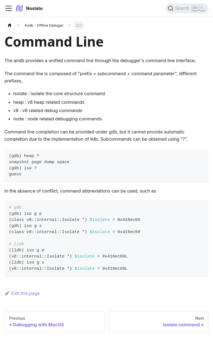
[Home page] (9, 25)
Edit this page (22, 293)
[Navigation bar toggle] (8, 8)
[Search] (187, 8)
